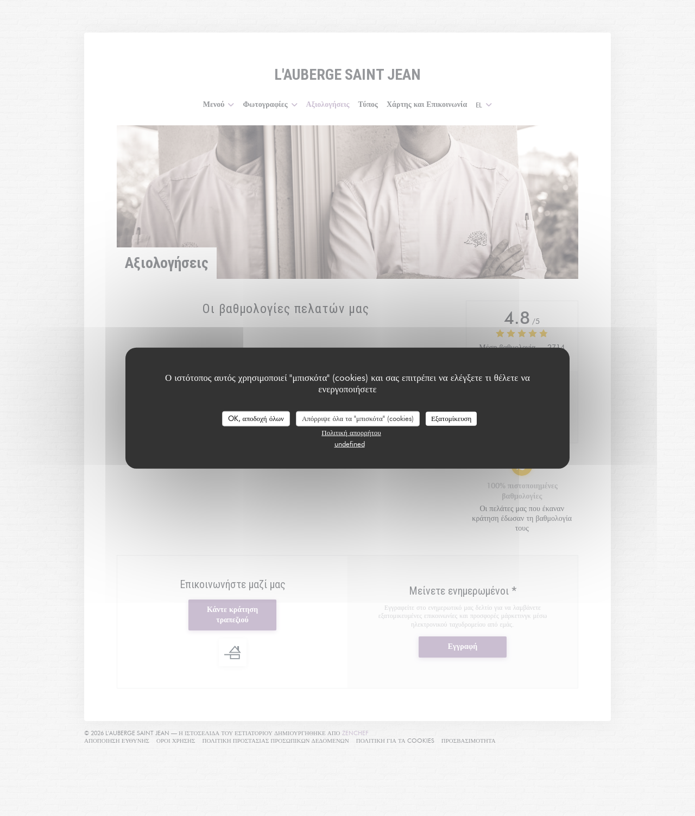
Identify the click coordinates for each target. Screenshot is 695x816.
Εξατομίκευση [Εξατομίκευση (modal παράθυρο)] (451, 418)
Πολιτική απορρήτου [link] (351, 432)
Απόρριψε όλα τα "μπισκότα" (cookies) (358, 418)
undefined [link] (349, 443)
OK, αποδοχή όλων (256, 418)
